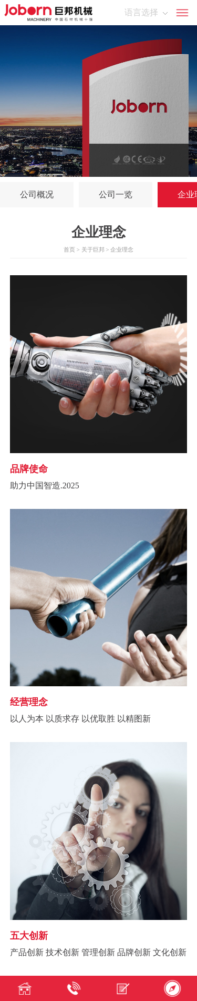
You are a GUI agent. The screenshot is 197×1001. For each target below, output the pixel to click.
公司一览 (115, 194)
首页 (69, 249)
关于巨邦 (93, 249)
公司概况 (37, 194)
